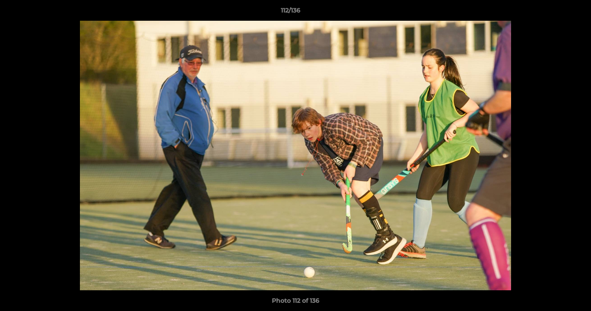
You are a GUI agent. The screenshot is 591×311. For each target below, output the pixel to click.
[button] (555, 12)
